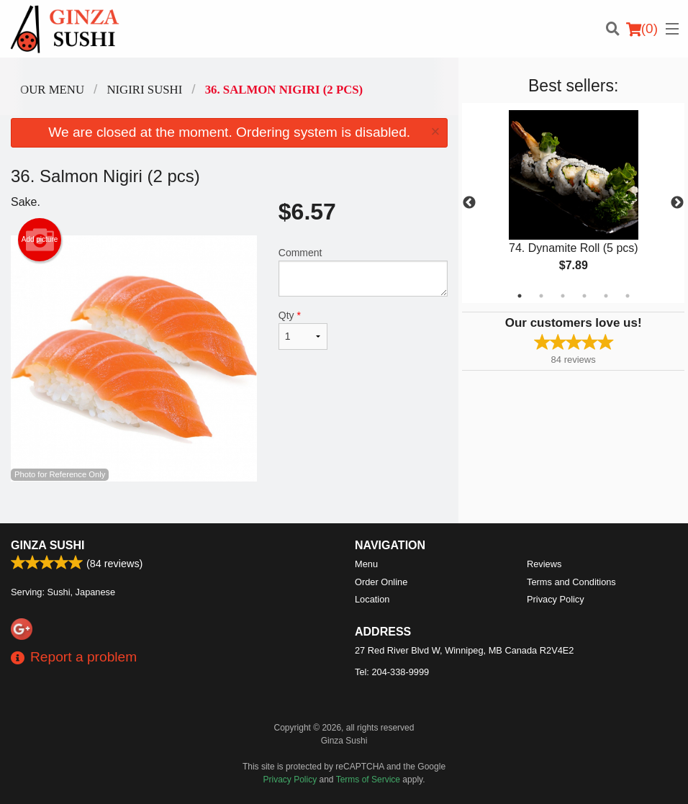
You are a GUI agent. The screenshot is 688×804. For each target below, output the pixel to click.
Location (372, 599)
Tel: (392, 672)
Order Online (381, 582)
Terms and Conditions (571, 582)
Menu (366, 564)
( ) (642, 29)
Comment (363, 272)
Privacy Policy (555, 599)
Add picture (40, 239)
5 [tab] (606, 296)
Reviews (544, 564)
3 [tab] (563, 296)
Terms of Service (368, 779)
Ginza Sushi (48, 545)
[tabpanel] (573, 203)
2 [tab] (541, 296)
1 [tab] (519, 296)
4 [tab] (584, 296)
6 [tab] (627, 296)
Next (677, 203)
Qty (303, 330)
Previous (469, 203)
